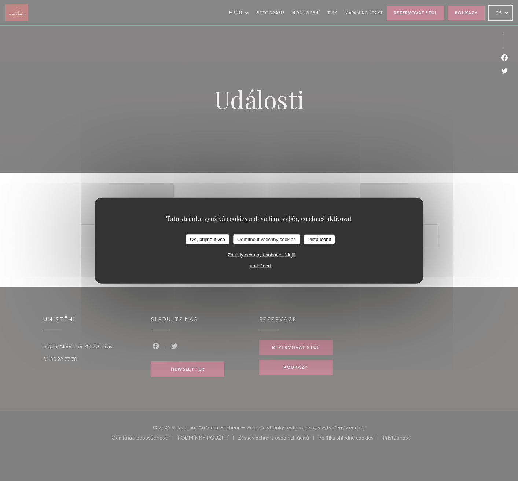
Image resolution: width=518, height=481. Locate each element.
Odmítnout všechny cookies (266, 239)
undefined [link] (260, 266)
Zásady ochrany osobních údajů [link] (261, 255)
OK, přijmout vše (207, 239)
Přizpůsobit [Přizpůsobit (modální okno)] (319, 239)
